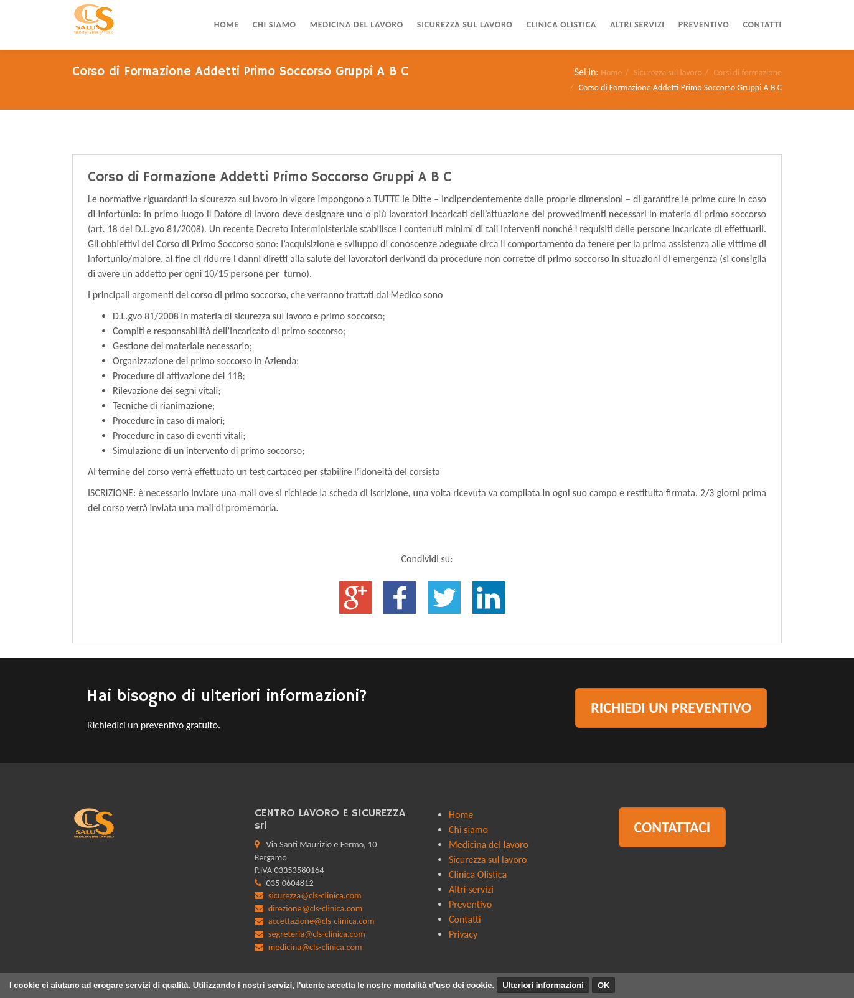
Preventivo (704, 24)
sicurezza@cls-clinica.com (315, 895)
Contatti (762, 24)
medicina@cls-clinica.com (315, 947)
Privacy (463, 934)
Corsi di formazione (747, 72)
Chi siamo (274, 24)
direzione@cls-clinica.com (315, 908)
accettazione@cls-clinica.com (321, 920)
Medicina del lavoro (356, 24)
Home (226, 24)
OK (604, 985)
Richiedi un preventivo (671, 708)
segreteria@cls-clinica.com (316, 933)
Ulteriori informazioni (543, 985)
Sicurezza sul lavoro (465, 24)
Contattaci (672, 827)
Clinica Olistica (561, 24)
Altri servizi (637, 24)
